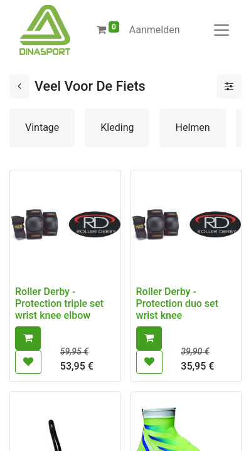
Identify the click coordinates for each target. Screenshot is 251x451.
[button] (28, 338)
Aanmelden (154, 30)
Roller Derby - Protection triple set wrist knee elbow (59, 303)
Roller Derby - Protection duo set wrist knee (177, 303)
